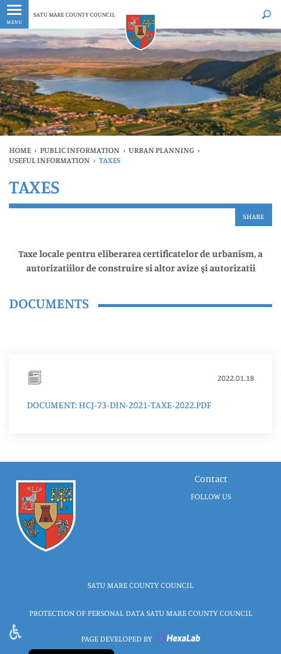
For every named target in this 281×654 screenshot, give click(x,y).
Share (253, 216)
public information (80, 150)
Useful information (49, 160)
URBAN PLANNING (161, 150)
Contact (211, 478)
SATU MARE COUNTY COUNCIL (74, 14)
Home (20, 150)
